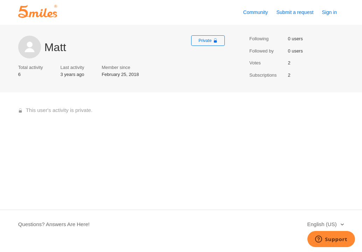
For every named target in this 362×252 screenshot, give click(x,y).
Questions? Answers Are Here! (54, 224)
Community (255, 12)
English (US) (322, 224)
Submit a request (294, 12)
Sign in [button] (329, 12)
